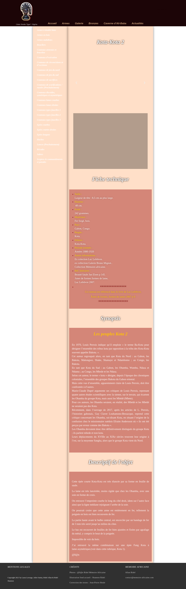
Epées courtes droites (46, 130)
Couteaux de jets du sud (47, 75)
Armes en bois (43, 35)
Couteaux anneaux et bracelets (46, 51)
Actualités (137, 23)
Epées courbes (43, 125)
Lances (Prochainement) (48, 144)
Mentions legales (19, 567)
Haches (40, 139)
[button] (76, 82)
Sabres (40, 154)
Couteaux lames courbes (48, 100)
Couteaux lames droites (47, 105)
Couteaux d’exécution (47, 57)
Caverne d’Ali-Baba (115, 23)
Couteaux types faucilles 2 (49, 115)
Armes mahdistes (44, 40)
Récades (40, 149)
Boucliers (41, 45)
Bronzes (93, 23)
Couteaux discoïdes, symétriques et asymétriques (49, 93)
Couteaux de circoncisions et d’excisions (50, 63)
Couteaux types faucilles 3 (49, 120)
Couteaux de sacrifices (47, 80)
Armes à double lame (46, 30)
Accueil (52, 23)
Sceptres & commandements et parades (50, 160)
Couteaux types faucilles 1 (49, 110)
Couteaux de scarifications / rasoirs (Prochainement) (49, 86)
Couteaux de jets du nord (48, 70)
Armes (66, 23)
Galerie (79, 23)
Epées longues (43, 134)
